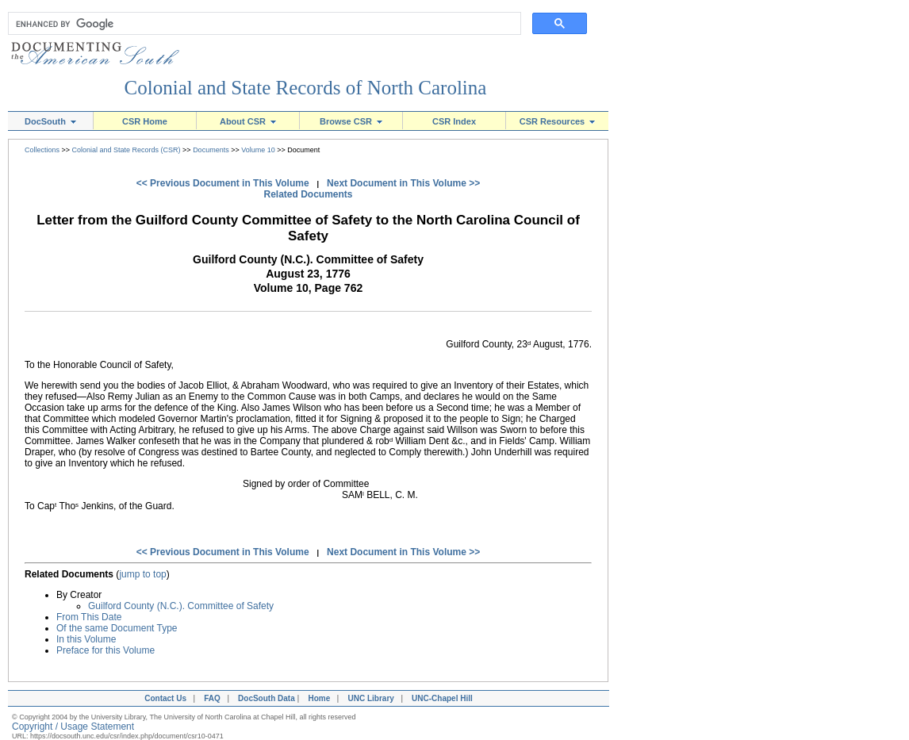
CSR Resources (558, 121)
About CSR (248, 121)
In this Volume (86, 639)
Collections (42, 150)
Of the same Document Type (117, 628)
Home (319, 698)
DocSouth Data (266, 698)
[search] (261, 24)
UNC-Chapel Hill (444, 698)
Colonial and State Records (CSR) (126, 150)
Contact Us (163, 698)
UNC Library (370, 698)
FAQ (212, 698)
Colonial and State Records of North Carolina (306, 87)
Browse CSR (351, 121)
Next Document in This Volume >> (403, 183)
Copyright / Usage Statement (73, 726)
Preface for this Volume (105, 650)
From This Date (88, 617)
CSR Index (454, 121)
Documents (211, 150)
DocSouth (50, 121)
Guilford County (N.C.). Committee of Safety (181, 606)
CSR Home (144, 121)
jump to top (142, 574)
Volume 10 (258, 150)
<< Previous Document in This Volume (222, 183)
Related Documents (307, 194)
